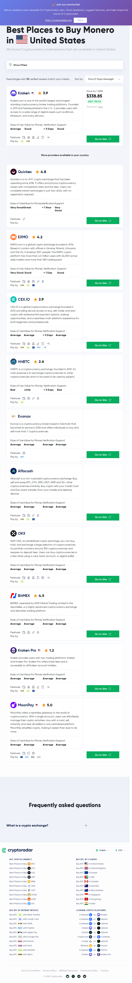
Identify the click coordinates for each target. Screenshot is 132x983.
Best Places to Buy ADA (22, 886)
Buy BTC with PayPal (21, 928)
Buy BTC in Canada (87, 881)
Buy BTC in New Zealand (89, 890)
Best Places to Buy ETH (22, 868)
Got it (80, 20)
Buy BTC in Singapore (88, 894)
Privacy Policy (50, 970)
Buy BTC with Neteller (22, 950)
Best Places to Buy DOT (22, 890)
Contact (104, 970)
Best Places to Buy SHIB (22, 899)
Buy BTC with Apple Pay (23, 932)
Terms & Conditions (30, 970)
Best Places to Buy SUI (21, 903)
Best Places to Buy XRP (22, 877)
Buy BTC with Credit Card (24, 919)
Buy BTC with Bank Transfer (24, 914)
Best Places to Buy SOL (22, 872)
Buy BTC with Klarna (21, 941)
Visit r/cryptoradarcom (58, 20)
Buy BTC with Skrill (20, 945)
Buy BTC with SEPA (20, 923)
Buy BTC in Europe (86, 872)
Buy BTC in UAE (85, 877)
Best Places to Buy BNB (22, 881)
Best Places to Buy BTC (22, 863)
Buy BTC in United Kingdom (91, 868)
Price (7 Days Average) (100, 79)
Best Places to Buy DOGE (23, 894)
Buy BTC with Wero (21, 954)
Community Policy (89, 970)
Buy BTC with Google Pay (24, 936)
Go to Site (103, 139)
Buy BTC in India (85, 903)
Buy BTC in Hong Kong (88, 899)
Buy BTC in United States (90, 863)
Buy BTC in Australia (87, 886)
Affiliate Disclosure (68, 970)
